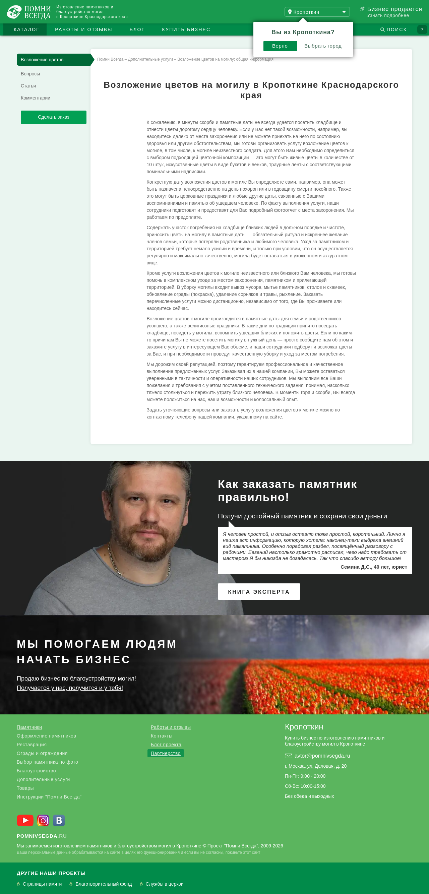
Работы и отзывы (83, 29)
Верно (280, 46)
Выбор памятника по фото (47, 762)
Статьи (28, 85)
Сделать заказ (53, 117)
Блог (137, 29)
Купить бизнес (186, 29)
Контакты (161, 736)
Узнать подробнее (388, 15)
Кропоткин (304, 726)
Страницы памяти (42, 884)
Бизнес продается (394, 9)
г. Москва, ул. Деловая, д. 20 (316, 766)
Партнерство (166, 753)
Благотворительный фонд (103, 884)
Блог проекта (166, 744)
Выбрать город (323, 46)
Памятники (29, 727)
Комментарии (35, 98)
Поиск (397, 29)
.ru (42, 836)
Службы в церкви (165, 884)
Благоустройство (36, 770)
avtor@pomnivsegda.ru (322, 756)
